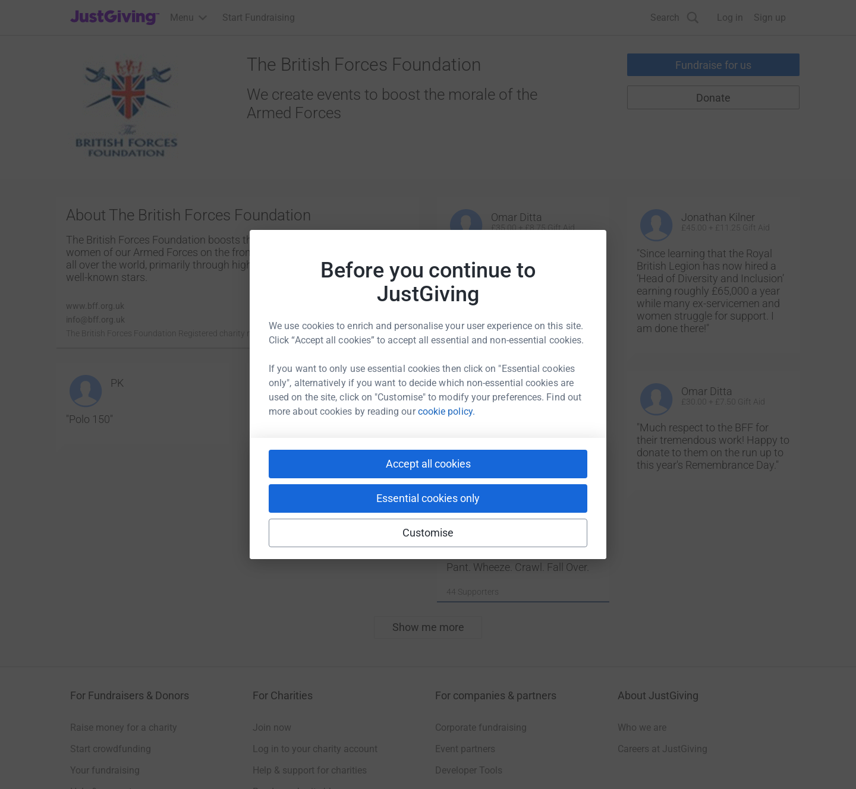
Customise (428, 532)
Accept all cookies (428, 463)
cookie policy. (446, 411)
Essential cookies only (428, 498)
